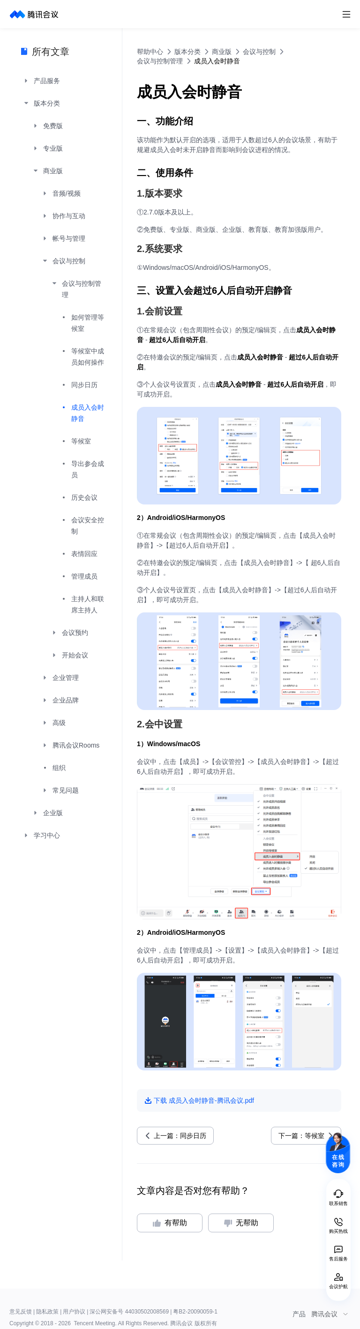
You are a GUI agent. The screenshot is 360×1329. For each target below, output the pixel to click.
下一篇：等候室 (301, 1135)
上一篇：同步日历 (180, 1135)
